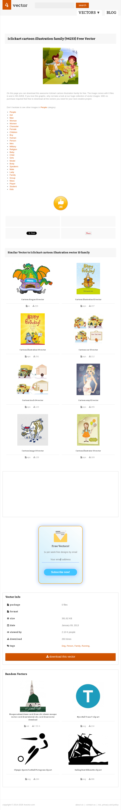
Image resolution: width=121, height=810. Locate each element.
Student (13, 186)
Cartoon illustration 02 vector (88, 300)
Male (12, 169)
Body (12, 163)
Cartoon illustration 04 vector (33, 350)
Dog (64, 646)
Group (12, 178)
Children (13, 132)
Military (13, 146)
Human (13, 138)
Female (13, 129)
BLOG (111, 12)
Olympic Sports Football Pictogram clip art (33, 770)
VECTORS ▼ (89, 12)
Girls (12, 158)
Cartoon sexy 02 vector (88, 400)
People (44, 107)
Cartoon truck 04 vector (32, 400)
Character (14, 126)
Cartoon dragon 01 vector (32, 300)
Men (12, 143)
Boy (11, 135)
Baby (12, 152)
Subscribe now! (60, 572)
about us (79, 805)
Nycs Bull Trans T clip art (88, 717)
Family (13, 175)
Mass (12, 181)
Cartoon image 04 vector (33, 451)
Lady (12, 172)
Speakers (14, 166)
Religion (13, 149)
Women (13, 123)
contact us (90, 805)
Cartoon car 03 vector (88, 350)
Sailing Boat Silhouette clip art (88, 770)
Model (12, 161)
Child (12, 155)
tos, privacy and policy (108, 805)
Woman (13, 121)
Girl (11, 115)
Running (85, 646)
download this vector (60, 656)
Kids (12, 189)
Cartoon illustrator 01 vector (88, 451)
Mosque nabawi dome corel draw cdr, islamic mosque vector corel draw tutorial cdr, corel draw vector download (33, 717)
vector (20, 5)
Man (12, 118)
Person (13, 141)
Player (12, 183)
